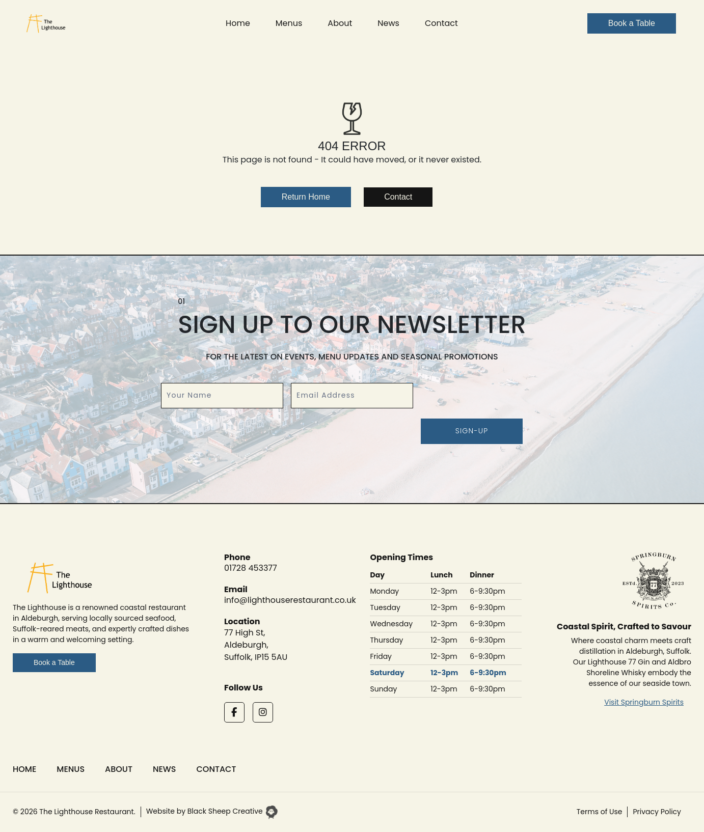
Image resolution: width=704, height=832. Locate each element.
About (340, 23)
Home (238, 23)
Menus (289, 23)
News (388, 23)
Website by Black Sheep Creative (212, 811)
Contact (441, 23)
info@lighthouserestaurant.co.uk (290, 600)
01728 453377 (250, 568)
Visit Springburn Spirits (644, 702)
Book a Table (54, 662)
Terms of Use (599, 812)
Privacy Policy (657, 812)
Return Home (306, 196)
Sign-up (472, 431)
